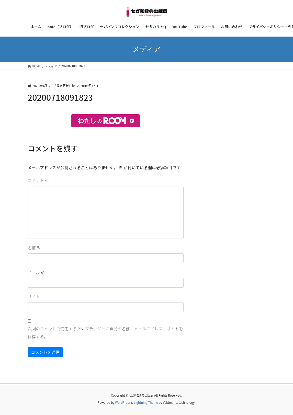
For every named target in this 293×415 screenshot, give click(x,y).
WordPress (122, 402)
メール (36, 272)
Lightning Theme (146, 402)
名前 (34, 247)
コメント (38, 180)
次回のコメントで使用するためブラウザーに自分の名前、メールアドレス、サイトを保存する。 (105, 332)
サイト (34, 296)
